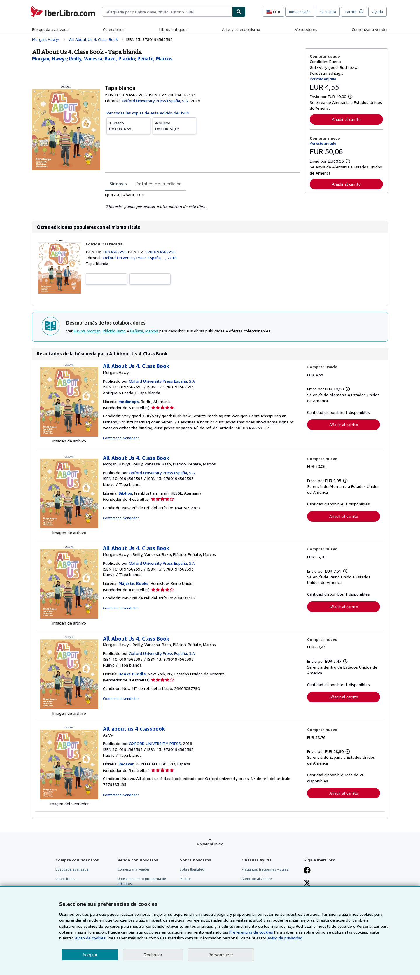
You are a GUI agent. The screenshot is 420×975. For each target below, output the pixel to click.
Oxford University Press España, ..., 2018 (140, 257)
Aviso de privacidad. (285, 937)
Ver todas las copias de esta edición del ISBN (147, 112)
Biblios (125, 493)
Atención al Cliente (257, 878)
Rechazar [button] (153, 954)
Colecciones (114, 29)
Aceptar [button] (89, 954)
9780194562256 (160, 251)
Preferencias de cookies (251, 931)
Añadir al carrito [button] (346, 119)
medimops (128, 401)
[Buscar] (238, 12)
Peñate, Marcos (144, 330)
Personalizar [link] (220, 954)
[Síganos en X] (307, 883)
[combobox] (167, 12)
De (128, 125)
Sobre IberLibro (192, 869)
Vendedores (306, 29)
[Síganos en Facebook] (307, 870)
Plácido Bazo (114, 330)
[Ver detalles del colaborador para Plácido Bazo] (120, 59)
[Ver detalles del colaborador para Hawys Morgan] (49, 59)
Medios (186, 878)
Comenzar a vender (370, 29)
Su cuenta (327, 11)
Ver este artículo (323, 78)
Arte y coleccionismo (241, 29)
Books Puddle (132, 673)
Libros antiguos (173, 29)
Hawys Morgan (87, 330)
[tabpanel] (202, 201)
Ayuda (377, 11)
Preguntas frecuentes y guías (265, 869)
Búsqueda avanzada (50, 29)
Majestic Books (133, 583)
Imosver (126, 763)
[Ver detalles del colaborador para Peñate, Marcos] (154, 59)
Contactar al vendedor (121, 438)
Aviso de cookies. (90, 937)
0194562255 (115, 251)
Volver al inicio (210, 843)
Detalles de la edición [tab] (159, 183)
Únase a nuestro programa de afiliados (142, 881)
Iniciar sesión (300, 11)
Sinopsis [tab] (118, 183)
